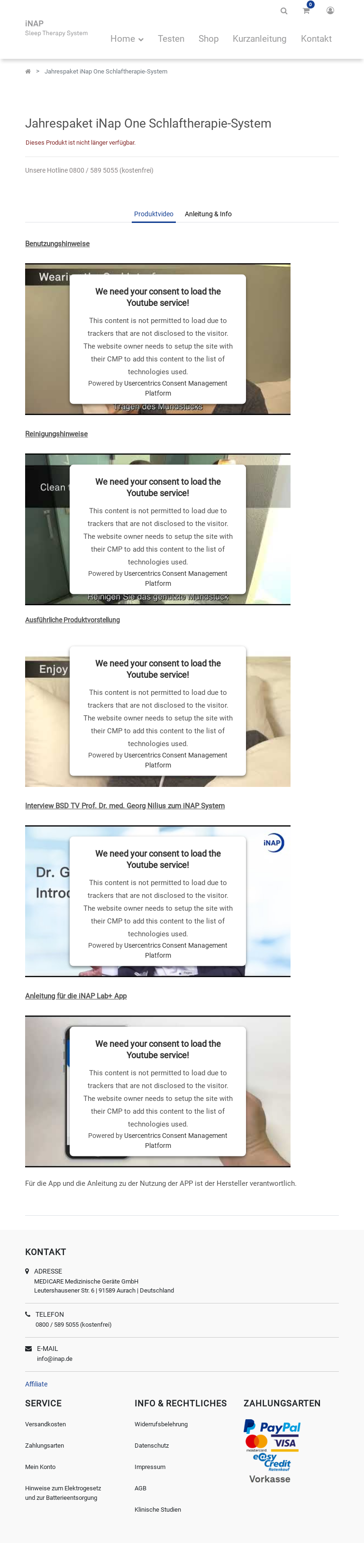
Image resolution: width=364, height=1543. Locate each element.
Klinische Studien (158, 1509)
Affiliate (36, 1384)
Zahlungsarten (44, 1445)
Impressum (150, 1466)
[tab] (154, 215)
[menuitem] (171, 40)
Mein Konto (40, 1466)
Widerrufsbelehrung (161, 1424)
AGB (140, 1488)
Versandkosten (45, 1424)
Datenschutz (152, 1445)
